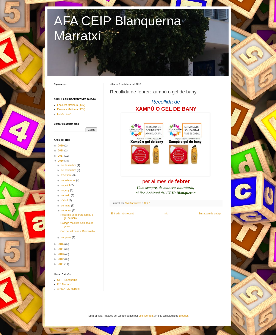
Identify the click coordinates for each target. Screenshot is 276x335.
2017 (61, 155)
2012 (61, 259)
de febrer (66, 210)
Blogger (183, 315)
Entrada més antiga (210, 213)
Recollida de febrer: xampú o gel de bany (76, 216)
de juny (65, 190)
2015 (61, 243)
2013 (61, 254)
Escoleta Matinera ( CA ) (71, 105)
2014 (61, 248)
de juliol (66, 185)
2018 (61, 150)
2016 (61, 160)
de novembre (69, 170)
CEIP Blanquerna (67, 280)
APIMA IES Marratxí (68, 288)
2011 (61, 264)
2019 (61, 145)
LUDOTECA (64, 113)
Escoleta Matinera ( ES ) (71, 109)
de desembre (69, 165)
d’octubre (66, 175)
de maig (66, 195)
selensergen (146, 315)
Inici (166, 213)
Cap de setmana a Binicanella (77, 231)
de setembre (68, 180)
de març (66, 205)
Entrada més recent (122, 213)
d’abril (65, 200)
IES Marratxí (64, 284)
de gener (66, 237)
